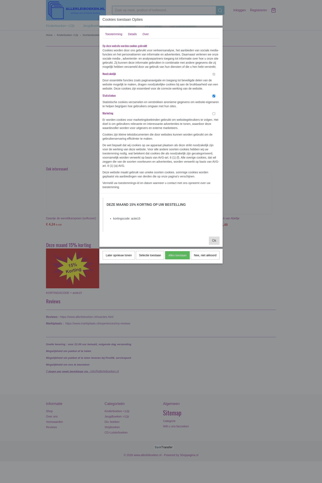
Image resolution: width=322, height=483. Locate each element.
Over (146, 34)
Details (132, 34)
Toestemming (113, 34)
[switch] (214, 74)
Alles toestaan (177, 255)
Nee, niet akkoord (205, 255)
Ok (214, 240)
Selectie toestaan (150, 255)
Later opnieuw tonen (119, 255)
